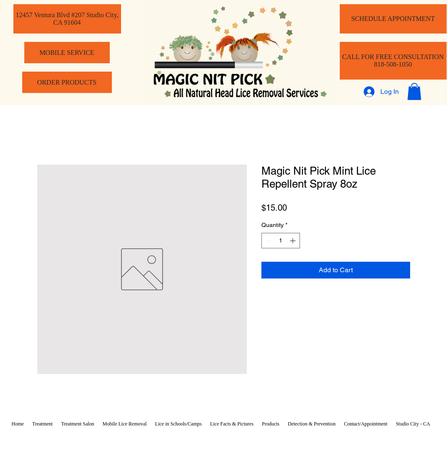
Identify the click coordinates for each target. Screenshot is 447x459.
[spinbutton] (280, 240)
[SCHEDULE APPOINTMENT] (393, 19)
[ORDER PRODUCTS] (67, 82)
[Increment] (293, 240)
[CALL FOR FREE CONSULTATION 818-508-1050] (393, 61)
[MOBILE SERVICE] (67, 52)
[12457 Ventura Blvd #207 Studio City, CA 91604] (67, 19)
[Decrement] (268, 240)
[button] (414, 91)
